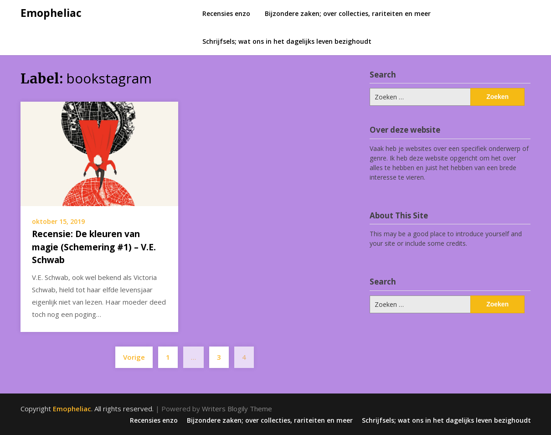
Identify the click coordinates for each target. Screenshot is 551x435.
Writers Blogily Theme (237, 408)
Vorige (134, 357)
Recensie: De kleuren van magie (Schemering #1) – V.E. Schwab (94, 247)
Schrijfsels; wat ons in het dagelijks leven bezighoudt (286, 41)
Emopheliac (51, 12)
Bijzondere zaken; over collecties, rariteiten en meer (348, 13)
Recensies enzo (226, 13)
